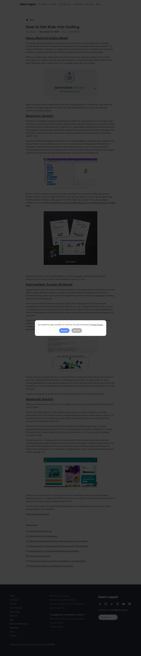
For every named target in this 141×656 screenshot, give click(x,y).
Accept (64, 330)
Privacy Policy (96, 324)
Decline (76, 330)
